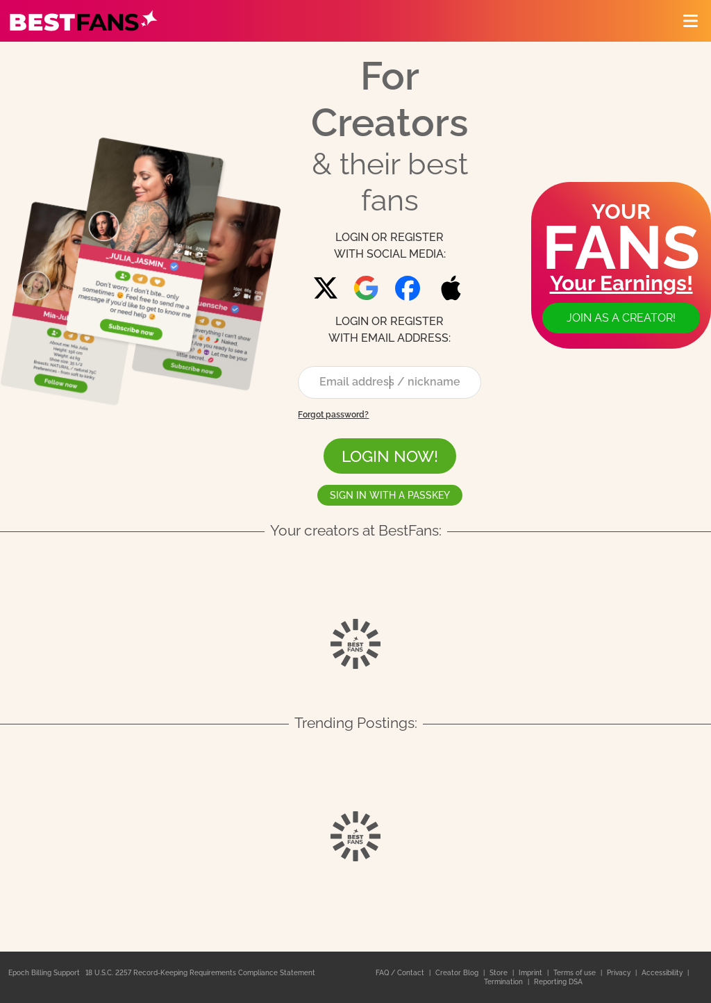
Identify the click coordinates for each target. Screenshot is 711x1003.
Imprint (531, 973)
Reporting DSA (558, 982)
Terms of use (575, 973)
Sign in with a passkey (390, 495)
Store (500, 973)
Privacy (620, 973)
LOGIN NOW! (390, 456)
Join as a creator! (621, 317)
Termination (504, 982)
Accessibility (663, 973)
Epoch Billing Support (44, 973)
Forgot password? (333, 415)
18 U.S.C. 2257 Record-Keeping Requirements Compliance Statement (200, 973)
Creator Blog (457, 973)
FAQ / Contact (401, 973)
